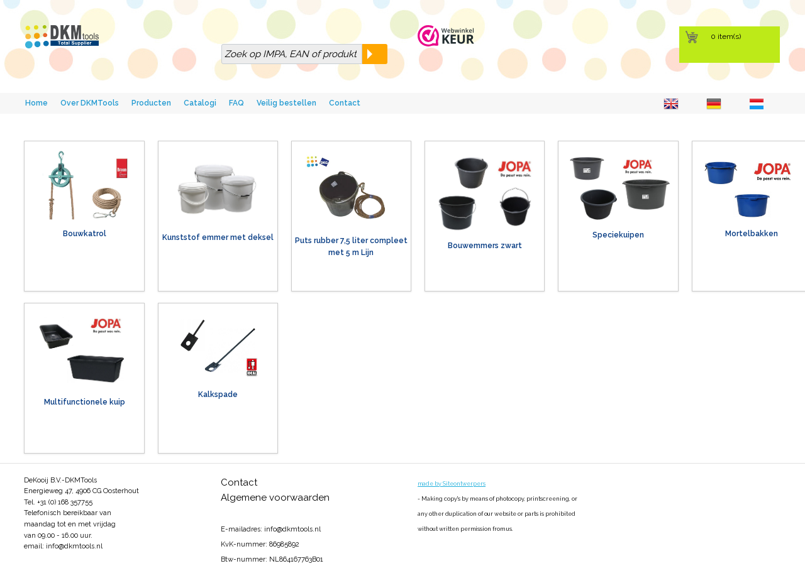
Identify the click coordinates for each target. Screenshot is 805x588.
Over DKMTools (89, 103)
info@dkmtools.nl (74, 546)
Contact (344, 103)
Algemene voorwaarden (275, 497)
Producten (151, 103)
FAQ (236, 103)
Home (36, 103)
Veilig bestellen (286, 103)
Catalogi (200, 103)
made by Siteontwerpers (452, 484)
